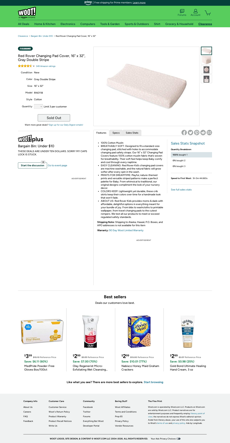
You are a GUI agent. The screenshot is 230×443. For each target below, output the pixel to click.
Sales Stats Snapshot (188, 143)
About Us (28, 407)
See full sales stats (181, 189)
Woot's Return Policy (59, 412)
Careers (27, 412)
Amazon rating (46, 66)
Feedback (28, 421)
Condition (26, 72)
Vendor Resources (124, 426)
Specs (116, 132)
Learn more (139, 2)
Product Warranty (57, 416)
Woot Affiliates (122, 407)
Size (29, 86)
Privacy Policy (121, 421)
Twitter (86, 412)
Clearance (23, 36)
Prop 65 (119, 416)
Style (29, 99)
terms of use (162, 423)
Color (29, 79)
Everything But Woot (93, 421)
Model (28, 92)
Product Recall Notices (60, 421)
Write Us (53, 426)
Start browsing (153, 382)
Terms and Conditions (126, 412)
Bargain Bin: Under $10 (42, 36)
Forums (182, 13)
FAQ (25, 416)
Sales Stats (132, 132)
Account (195, 13)
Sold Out (54, 118)
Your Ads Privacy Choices (163, 438)
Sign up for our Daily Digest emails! (66, 125)
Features (101, 132)
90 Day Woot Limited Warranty (126, 230)
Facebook (88, 407)
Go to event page (57, 165)
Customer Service (57, 407)
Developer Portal (91, 426)
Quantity (27, 106)
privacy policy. (179, 423)
